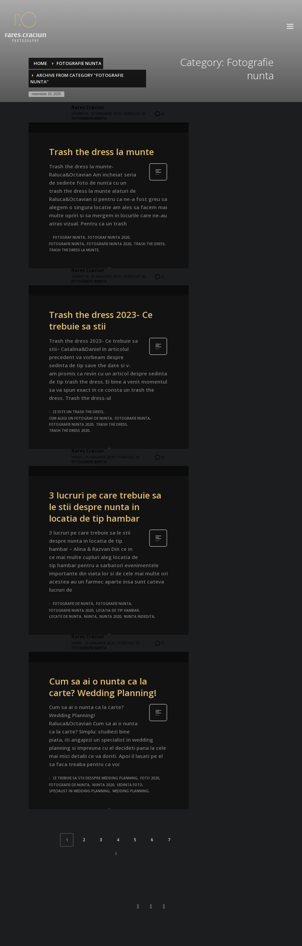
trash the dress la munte (73, 250)
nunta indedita (139, 616)
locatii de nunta (65, 616)
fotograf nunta (69, 237)
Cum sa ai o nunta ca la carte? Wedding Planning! (103, 687)
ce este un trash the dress (78, 411)
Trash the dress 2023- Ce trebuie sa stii (101, 320)
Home (40, 63)
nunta (90, 616)
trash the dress (149, 243)
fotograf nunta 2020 (108, 237)
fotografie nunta (66, 243)
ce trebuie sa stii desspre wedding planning (95, 778)
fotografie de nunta (73, 603)
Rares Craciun (87, 107)
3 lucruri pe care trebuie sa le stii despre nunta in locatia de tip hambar (105, 506)
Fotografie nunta (79, 63)
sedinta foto (129, 784)
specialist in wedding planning (79, 791)
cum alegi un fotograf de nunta (80, 418)
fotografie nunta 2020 (109, 243)
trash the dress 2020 (69, 430)
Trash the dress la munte (101, 152)
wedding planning (130, 791)
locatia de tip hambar (117, 610)
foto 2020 (149, 778)
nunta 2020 (110, 616)
